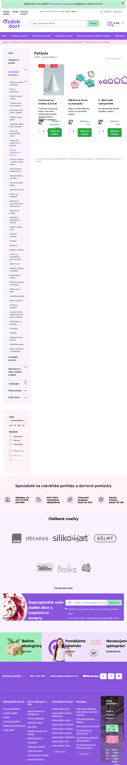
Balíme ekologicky (35, 738)
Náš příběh (32, 727)
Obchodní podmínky (11, 721)
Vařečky (13, 333)
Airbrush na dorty (17, 190)
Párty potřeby (14, 390)
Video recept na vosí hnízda (87, 726)
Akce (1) (17, 455)
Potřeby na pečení (19, 36)
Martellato (18, 444)
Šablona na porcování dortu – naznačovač (17, 203)
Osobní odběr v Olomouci (62, 729)
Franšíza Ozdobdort (36, 718)
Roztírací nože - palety (16, 118)
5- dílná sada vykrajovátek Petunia (105, 104)
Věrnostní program (24, 12)
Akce (4, 36)
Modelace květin (75, 42)
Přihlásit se (114, 602)
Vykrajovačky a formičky (16, 177)
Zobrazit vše (60, 752)
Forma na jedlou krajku (16, 184)
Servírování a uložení (15, 276)
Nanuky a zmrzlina (14, 235)
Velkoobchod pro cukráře (38, 755)
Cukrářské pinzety (17, 296)
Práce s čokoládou (14, 90)
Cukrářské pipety (17, 344)
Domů (5, 42)
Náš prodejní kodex (36, 759)
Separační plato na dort (16, 338)
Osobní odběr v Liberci (61, 720)
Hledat (93, 23)
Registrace (117, 11)
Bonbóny (13, 245)
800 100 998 (37, 676)
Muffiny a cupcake (14, 306)
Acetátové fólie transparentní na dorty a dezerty (16, 314)
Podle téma (13, 397)
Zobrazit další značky (63, 588)
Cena (11, 417)
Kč (15, 425)
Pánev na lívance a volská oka (16, 350)
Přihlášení (106, 11)
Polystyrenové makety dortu (15, 170)
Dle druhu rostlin (92, 42)
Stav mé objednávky (11, 709)
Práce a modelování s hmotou (53, 42)
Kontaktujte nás (113, 651)
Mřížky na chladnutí (14, 195)
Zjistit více (26, 651)
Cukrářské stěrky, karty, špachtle (17, 125)
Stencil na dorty (16, 301)
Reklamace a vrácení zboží (14, 726)
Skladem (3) (19, 451)
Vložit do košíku (54, 132)
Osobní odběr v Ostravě (62, 733)
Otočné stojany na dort (16, 97)
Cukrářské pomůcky (41, 36)
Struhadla (13, 328)
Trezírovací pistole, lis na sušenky (15, 143)
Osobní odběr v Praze (61, 745)
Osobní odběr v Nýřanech (62, 724)
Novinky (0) (19, 460)
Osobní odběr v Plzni (60, 741)
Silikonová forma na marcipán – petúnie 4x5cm (78, 104)
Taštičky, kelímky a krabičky (17, 269)
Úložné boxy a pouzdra (15, 322)
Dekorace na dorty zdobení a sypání (93, 36)
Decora (17, 440)
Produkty (14, 42)
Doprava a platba (6, 12)
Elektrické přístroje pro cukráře (15, 220)
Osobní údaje (8, 730)
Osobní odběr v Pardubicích (63, 737)
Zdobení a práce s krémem (16, 83)
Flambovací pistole (14, 211)
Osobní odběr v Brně (60, 709)
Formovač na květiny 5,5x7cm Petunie (47, 104)
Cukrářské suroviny (64, 36)
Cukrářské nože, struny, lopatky (16, 111)
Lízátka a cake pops (16, 228)
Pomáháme (32, 742)
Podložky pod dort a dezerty (15, 104)
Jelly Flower (14, 264)
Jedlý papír (120, 36)
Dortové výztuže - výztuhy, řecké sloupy (16, 161)
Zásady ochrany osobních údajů (99, 618)
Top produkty (50, 57)
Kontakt (15, 11)
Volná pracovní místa (36, 747)
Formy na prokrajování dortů (15, 133)
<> (10, 420)
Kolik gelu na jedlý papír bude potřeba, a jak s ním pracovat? (86, 712)
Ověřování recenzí (35, 751)
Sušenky (13, 241)
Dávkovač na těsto (15, 290)
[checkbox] (15, 436)
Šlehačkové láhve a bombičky (17, 283)
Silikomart (18, 436)
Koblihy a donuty (17, 250)
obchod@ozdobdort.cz (64, 676)
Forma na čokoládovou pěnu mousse (15, 256)
